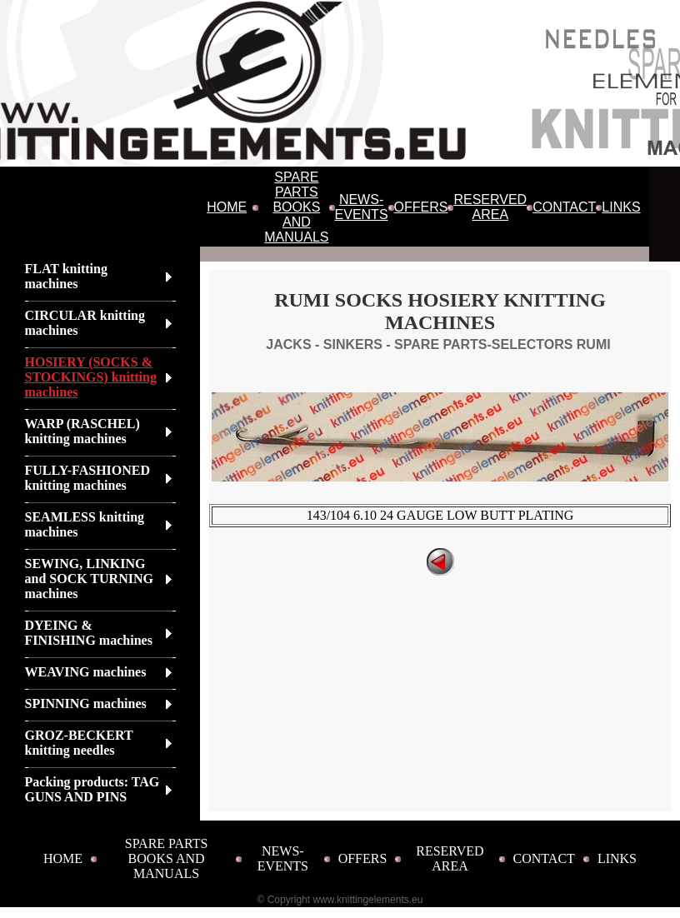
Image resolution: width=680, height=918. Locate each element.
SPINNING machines (86, 703)
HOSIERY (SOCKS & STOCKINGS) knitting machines (91, 377)
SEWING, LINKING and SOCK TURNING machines (89, 578)
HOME (227, 207)
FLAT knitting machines (66, 276)
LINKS (621, 207)
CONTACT (564, 207)
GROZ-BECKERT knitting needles (79, 742)
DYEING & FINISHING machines (88, 632)
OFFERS (421, 207)
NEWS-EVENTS (361, 207)
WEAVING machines (86, 672)
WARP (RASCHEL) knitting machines (82, 431)
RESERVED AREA (490, 207)
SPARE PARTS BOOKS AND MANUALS (296, 207)
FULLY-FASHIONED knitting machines (88, 477)
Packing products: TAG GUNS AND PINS (92, 789)
